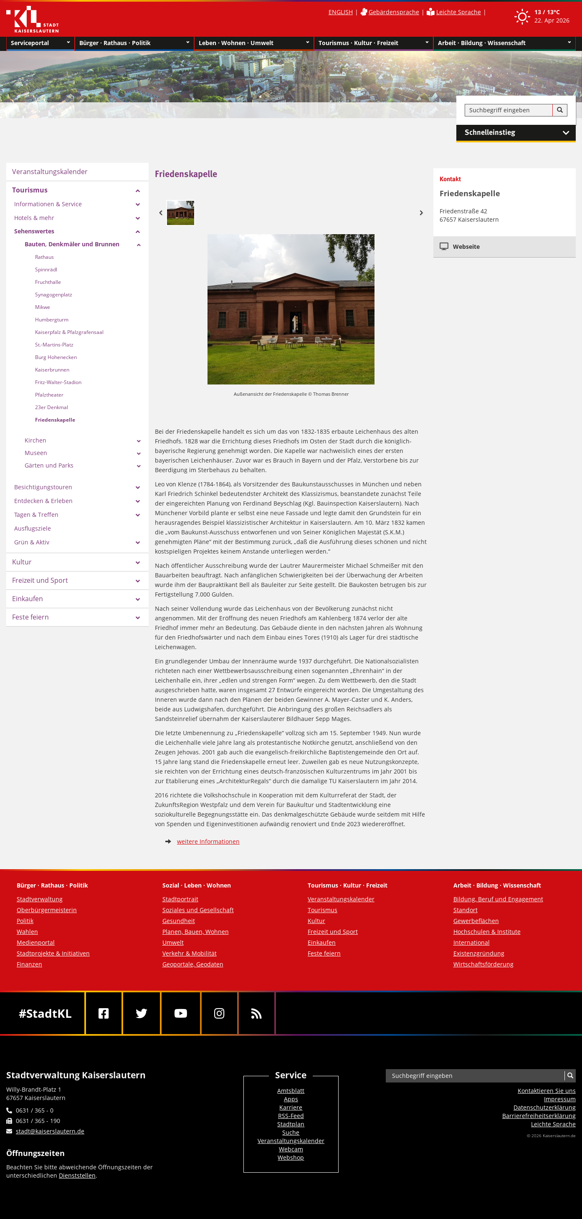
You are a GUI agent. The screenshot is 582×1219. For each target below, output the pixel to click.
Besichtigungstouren (43, 487)
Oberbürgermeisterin (47, 910)
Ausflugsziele (32, 528)
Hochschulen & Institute (487, 932)
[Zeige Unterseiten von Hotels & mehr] (138, 218)
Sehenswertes (34, 231)
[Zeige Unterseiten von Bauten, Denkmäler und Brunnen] (139, 245)
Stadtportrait (180, 899)
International (471, 942)
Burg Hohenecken (56, 357)
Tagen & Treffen (36, 514)
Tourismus (30, 190)
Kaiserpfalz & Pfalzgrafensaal (69, 332)
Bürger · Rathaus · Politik (134, 43)
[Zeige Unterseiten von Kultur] (138, 562)
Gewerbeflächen (476, 921)
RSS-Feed (291, 1116)
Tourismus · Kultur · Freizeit (374, 43)
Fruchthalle (48, 282)
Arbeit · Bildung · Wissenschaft (504, 43)
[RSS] (256, 1013)
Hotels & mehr (34, 218)
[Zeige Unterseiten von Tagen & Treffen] (138, 515)
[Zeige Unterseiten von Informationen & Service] (138, 204)
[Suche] (559, 110)
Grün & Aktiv (31, 542)
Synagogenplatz (53, 294)
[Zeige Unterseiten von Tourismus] (138, 190)
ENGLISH (341, 12)
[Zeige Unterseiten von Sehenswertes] (138, 231)
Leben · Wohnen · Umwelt (254, 43)
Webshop (291, 1157)
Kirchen (35, 440)
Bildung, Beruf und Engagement (498, 899)
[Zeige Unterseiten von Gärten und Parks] (139, 466)
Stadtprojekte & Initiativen (53, 953)
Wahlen (27, 932)
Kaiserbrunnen (52, 369)
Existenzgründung (478, 953)
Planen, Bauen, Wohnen (195, 932)
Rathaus (44, 256)
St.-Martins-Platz (54, 344)
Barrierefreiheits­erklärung (539, 1116)
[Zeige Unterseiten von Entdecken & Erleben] (138, 501)
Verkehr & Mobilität (189, 953)
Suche (290, 1132)
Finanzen (29, 964)
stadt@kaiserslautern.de (50, 1131)
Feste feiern (30, 617)
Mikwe (42, 307)
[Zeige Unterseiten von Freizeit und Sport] (138, 581)
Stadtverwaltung (40, 899)
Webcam (291, 1149)
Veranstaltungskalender (50, 171)
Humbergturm (51, 319)
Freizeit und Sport (40, 580)
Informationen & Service (48, 204)
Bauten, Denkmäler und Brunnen (72, 244)
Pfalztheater (49, 394)
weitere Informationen (208, 841)
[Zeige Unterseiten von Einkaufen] (138, 599)
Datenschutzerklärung (545, 1107)
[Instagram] (219, 1013)
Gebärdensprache (394, 12)
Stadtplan (290, 1124)
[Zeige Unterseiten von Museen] (139, 454)
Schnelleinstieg (520, 133)
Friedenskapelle (55, 419)
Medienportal (36, 942)
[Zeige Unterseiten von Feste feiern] (138, 617)
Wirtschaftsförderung (483, 964)
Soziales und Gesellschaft (198, 910)
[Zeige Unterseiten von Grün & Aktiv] (138, 542)
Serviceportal (40, 43)
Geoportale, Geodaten (192, 964)
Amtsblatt (290, 1091)
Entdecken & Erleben (43, 501)
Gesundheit (178, 921)
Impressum (560, 1099)
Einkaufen (27, 598)
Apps (291, 1099)
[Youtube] (181, 1013)
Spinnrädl (46, 269)
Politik (25, 921)
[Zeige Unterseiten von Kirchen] (139, 441)
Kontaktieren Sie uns (547, 1091)
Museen (36, 453)
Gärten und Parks (49, 465)
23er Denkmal (51, 407)
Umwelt (173, 942)
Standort (465, 910)
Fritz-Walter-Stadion (58, 382)
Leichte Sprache (458, 12)
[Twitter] (141, 1013)
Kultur (22, 562)
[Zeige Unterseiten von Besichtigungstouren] (138, 487)
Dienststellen (77, 1175)
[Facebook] (103, 1013)
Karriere (290, 1107)
